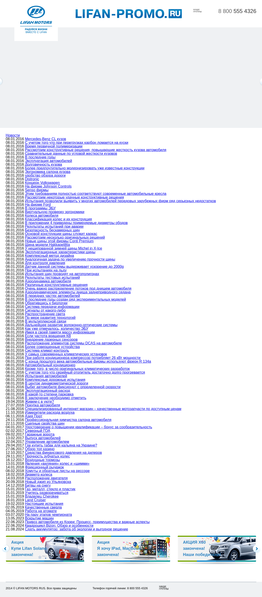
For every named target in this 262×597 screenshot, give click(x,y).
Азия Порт (33, 416)
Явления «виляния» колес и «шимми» (57, 463)
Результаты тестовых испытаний (52, 277)
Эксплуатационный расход (47, 391)
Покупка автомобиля (42, 405)
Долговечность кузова (43, 164)
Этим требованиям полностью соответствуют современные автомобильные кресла (96, 194)
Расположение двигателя (46, 478)
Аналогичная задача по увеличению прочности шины (70, 259)
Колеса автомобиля (42, 215)
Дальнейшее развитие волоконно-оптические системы (71, 325)
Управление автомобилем (47, 442)
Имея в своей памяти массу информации (60, 332)
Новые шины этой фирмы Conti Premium (59, 241)
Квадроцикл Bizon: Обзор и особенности (59, 525)
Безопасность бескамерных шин (52, 230)
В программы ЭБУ (40, 208)
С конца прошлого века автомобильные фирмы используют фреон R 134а (88, 361)
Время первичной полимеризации (53, 146)
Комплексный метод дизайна (49, 256)
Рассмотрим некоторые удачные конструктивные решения (74, 197)
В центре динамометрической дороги (56, 383)
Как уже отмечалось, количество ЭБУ (56, 329)
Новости (13, 135)
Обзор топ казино (40, 449)
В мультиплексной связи (45, 321)
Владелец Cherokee (42, 496)
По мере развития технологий (50, 318)
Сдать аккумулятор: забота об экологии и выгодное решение (76, 529)
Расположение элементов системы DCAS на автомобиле (73, 343)
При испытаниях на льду (46, 270)
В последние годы (40, 157)
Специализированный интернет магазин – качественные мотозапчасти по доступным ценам (103, 409)
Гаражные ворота (40, 434)
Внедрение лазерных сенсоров (51, 339)
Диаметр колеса (38, 474)
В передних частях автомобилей (52, 296)
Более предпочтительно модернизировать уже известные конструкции (84, 168)
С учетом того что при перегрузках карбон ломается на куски (76, 143)
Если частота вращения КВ (48, 336)
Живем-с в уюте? (39, 401)
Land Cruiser (35, 500)
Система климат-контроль (47, 350)
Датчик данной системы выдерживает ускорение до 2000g (74, 267)
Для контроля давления (45, 263)
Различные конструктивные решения (56, 285)
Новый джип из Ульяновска (48, 482)
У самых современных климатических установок (66, 354)
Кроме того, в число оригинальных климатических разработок (77, 369)
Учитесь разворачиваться (46, 493)
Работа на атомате (41, 511)
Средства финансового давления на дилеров (63, 453)
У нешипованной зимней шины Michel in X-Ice (63, 248)
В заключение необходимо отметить (55, 398)
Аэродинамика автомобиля (48, 281)
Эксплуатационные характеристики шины (60, 252)
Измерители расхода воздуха (50, 412)
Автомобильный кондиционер (50, 365)
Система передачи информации (52, 307)
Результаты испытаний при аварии (54, 226)
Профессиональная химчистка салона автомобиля (68, 420)
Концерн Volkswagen (42, 183)
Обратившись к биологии (46, 303)
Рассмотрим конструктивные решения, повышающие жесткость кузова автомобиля (96, 150)
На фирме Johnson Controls (48, 186)
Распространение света (45, 314)
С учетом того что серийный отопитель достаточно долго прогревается (85, 372)
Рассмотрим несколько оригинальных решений (65, 237)
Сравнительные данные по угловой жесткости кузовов (71, 153)
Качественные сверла (43, 507)
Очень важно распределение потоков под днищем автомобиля (78, 288)
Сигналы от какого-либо (45, 310)
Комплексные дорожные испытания (55, 380)
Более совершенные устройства (52, 347)
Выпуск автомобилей (43, 438)
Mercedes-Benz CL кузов (45, 139)
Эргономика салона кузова (47, 172)
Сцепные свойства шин (45, 423)
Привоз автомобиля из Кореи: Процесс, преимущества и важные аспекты (87, 522)
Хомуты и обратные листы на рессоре (57, 471)
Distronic (32, 179)
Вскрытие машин (39, 518)
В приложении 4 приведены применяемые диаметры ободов (76, 223)
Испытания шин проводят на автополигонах (62, 274)
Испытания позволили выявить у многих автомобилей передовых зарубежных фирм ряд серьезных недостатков (120, 201)
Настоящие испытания (44, 504)
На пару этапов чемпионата (48, 515)
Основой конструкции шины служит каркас (61, 234)
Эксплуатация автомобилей (48, 161)
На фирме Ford (38, 205)
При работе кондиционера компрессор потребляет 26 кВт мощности (83, 358)
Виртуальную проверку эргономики (55, 212)
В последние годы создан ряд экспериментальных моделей (75, 299)
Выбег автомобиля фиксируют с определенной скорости (73, 387)
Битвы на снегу (38, 485)
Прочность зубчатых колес (47, 456)
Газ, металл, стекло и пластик (50, 489)
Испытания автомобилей (46, 376)
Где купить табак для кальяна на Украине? (61, 445)
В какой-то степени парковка (49, 394)
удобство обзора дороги (45, 175)
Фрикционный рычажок (44, 467)
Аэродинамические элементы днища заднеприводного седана (78, 292)
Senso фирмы (37, 190)
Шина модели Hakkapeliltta (47, 245)
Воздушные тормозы (42, 460)
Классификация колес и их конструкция (58, 219)
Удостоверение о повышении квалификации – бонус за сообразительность (88, 427)
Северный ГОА (37, 431)
